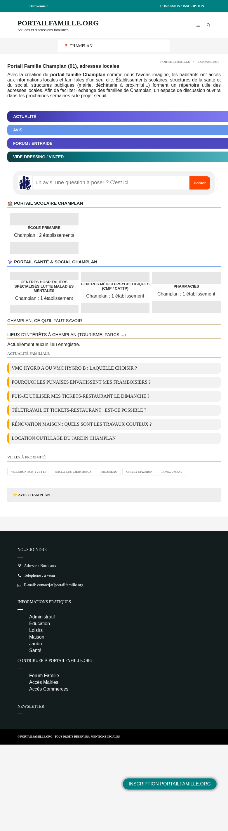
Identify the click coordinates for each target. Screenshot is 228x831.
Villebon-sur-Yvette (28, 471)
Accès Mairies (43, 682)
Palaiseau (108, 471)
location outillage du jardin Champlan (64, 438)
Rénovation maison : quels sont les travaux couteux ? (82, 424)
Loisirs (36, 630)
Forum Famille (44, 675)
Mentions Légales (105, 736)
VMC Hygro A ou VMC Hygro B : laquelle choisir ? (74, 368)
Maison (36, 636)
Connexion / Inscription (182, 6)
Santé (35, 650)
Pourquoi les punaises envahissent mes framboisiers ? (81, 382)
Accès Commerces (48, 688)
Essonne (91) (208, 61)
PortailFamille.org (58, 23)
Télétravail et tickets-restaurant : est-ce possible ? (79, 410)
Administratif (42, 616)
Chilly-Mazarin (139, 471)
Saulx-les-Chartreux (73, 471)
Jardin (35, 643)
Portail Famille (175, 61)
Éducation (39, 623)
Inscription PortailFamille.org (170, 783)
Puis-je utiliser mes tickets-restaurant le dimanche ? (80, 396)
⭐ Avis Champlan (31, 495)
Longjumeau (171, 471)
